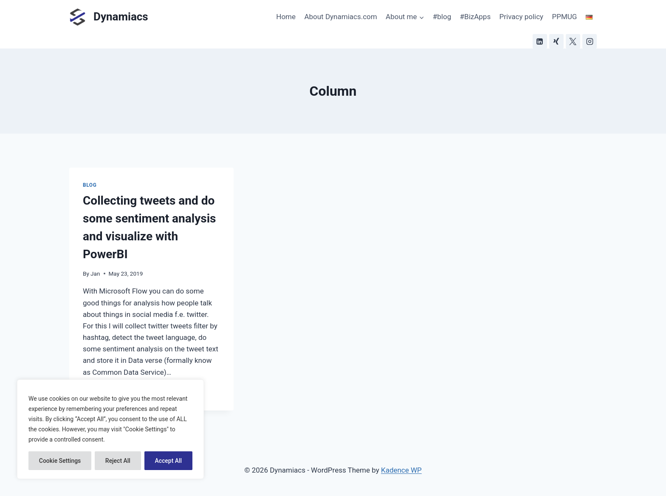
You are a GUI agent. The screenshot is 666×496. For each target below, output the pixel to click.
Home (286, 16)
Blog (89, 185)
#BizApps (475, 16)
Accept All (168, 460)
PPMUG (564, 16)
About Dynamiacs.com (340, 16)
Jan (95, 273)
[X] (573, 41)
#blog (442, 16)
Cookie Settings (60, 460)
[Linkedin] (540, 41)
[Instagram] (589, 41)
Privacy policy (522, 16)
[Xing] (556, 41)
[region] (110, 429)
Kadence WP (401, 470)
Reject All (117, 460)
